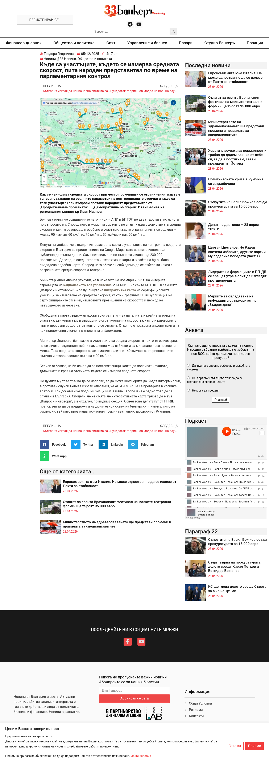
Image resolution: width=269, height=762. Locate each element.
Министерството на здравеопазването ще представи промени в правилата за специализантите (236, 128)
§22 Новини (66, 59)
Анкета (194, 330)
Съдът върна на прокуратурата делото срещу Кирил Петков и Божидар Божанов (234, 566)
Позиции (255, 42)
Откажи (234, 746)
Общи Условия (141, 756)
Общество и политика (74, 42)
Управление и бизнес (147, 42)
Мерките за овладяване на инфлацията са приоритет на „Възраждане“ (232, 300)
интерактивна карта (120, 290)
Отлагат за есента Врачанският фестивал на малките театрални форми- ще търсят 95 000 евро (235, 101)
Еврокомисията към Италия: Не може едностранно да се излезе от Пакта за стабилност (235, 77)
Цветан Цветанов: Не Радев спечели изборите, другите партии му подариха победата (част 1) (237, 251)
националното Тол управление (87, 285)
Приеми (254, 746)
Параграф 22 (201, 531)
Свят (110, 42)
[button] (54, 444)
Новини (50, 59)
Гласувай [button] (220, 399)
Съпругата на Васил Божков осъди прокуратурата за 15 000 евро (237, 204)
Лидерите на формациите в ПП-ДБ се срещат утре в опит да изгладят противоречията (237, 276)
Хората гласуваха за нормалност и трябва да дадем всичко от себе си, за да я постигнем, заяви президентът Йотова (237, 156)
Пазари (186, 42)
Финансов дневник (24, 42)
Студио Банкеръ (219, 42)
